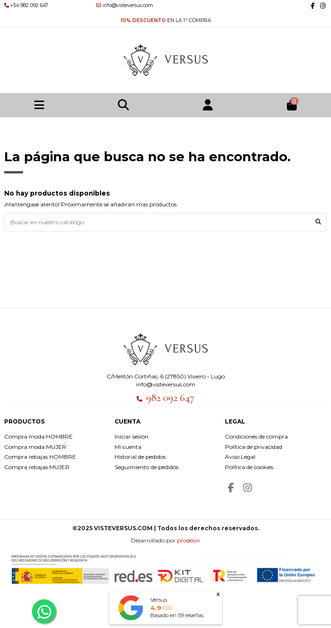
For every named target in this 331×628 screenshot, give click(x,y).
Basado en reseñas (177, 615)
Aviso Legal (240, 456)
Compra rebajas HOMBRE (40, 456)
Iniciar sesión (131, 436)
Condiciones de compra (256, 436)
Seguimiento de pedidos (146, 467)
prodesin (188, 540)
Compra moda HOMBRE (38, 436)
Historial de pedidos (140, 456)
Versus (158, 599)
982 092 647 (170, 397)
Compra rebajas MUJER (36, 467)
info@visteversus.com (165, 384)
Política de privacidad (253, 446)
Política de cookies (249, 467)
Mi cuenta (128, 446)
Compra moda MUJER (35, 446)
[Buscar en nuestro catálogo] (318, 222)
